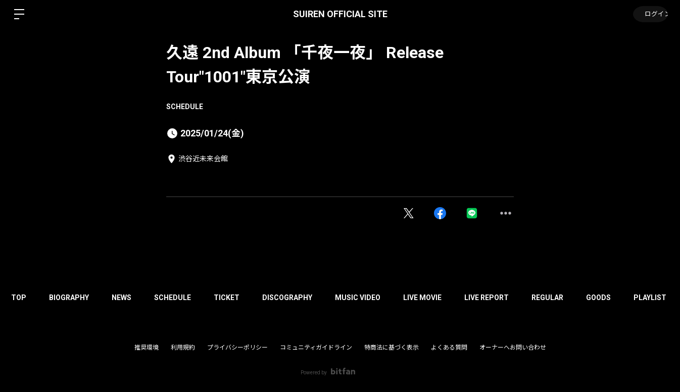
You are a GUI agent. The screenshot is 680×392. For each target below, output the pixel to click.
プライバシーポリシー (237, 347)
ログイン (650, 14)
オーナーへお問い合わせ (512, 348)
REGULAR (572, 297)
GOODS (625, 297)
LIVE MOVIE (441, 297)
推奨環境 (146, 347)
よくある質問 (449, 347)
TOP (20, 297)
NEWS (128, 297)
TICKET (238, 297)
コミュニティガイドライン (316, 347)
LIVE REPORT (508, 297)
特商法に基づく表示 (391, 347)
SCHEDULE (184, 107)
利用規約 (183, 347)
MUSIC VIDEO (374, 297)
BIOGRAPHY (73, 297)
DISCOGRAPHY (301, 297)
